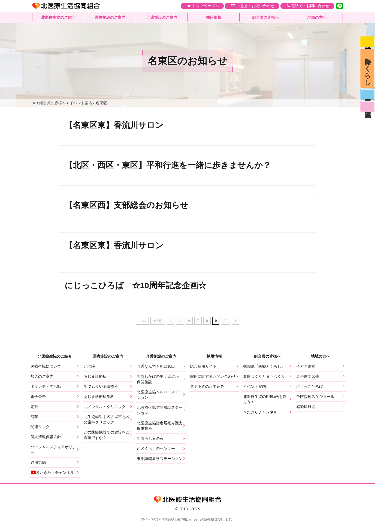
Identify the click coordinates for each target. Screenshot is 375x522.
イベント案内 (254, 387)
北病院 (89, 367)
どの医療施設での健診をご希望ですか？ (106, 435)
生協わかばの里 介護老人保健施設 (158, 380)
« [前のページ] (170, 321)
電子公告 (38, 397)
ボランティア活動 (46, 387)
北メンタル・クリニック (105, 407)
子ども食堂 (305, 367)
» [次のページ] (236, 321)
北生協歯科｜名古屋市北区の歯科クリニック (106, 420)
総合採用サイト (203, 367)
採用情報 (213, 18)
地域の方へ (316, 18)
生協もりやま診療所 (101, 387)
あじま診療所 (95, 377)
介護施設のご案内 (162, 18)
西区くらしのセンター (156, 449)
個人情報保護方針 (46, 437)
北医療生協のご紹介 (58, 18)
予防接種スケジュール (315, 397)
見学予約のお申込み (207, 387)
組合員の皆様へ (265, 18)
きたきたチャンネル (260, 412)
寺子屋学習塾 (307, 377)
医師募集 (367, 97)
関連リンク (40, 427)
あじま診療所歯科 (99, 397)
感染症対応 (367, 42)
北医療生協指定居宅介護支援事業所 (160, 426)
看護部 (367, 110)
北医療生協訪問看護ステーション (160, 411)
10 (225, 321)
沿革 (34, 417)
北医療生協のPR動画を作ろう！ (264, 400)
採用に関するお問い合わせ (213, 377)
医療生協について (46, 367)
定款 (34, 407)
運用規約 (38, 463)
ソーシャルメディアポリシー (53, 450)
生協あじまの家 (150, 439)
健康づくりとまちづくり (264, 377)
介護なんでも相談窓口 (156, 367)
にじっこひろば (309, 387)
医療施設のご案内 (110, 18)
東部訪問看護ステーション (160, 459)
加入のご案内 (42, 377)
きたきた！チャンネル (52, 473)
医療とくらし (367, 69)
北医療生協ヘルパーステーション (160, 395)
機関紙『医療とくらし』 (264, 367)
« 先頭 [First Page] (157, 321)
